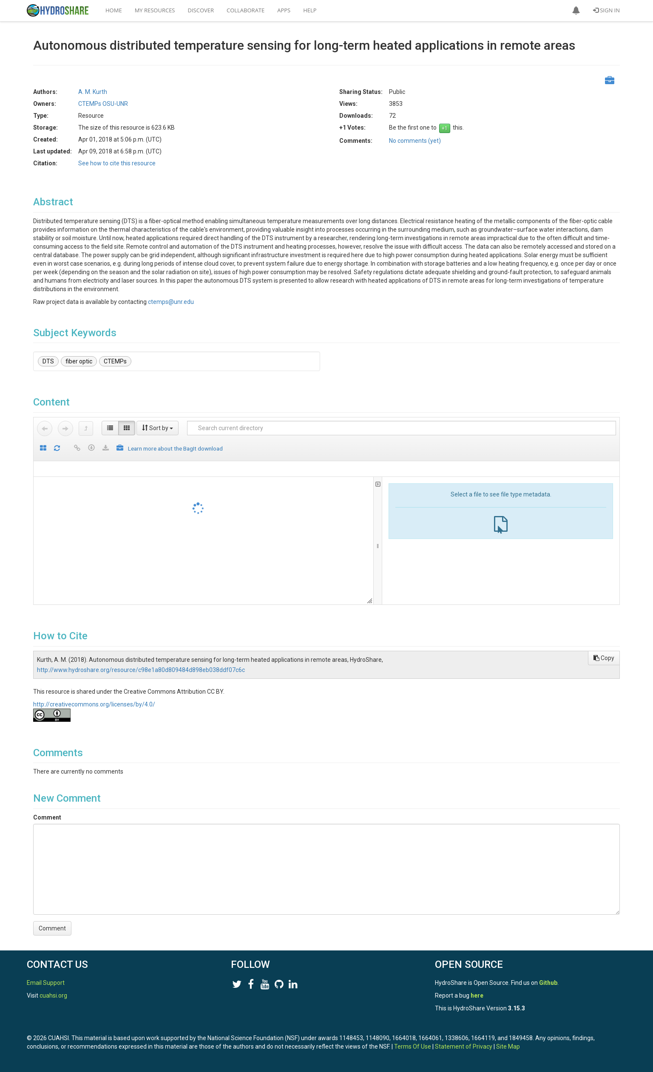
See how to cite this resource (117, 163)
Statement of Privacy (463, 1046)
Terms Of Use (412, 1046)
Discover (201, 10)
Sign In (606, 10)
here (477, 995)
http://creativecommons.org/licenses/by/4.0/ (94, 704)
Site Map (508, 1046)
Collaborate (245, 10)
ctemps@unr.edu (171, 301)
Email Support (46, 982)
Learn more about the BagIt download (175, 448)
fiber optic (78, 361)
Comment (47, 817)
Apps (283, 10)
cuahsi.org (53, 995)
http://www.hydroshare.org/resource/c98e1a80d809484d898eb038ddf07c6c (141, 669)
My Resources (155, 10)
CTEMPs (115, 361)
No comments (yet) (415, 140)
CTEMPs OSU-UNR (103, 103)
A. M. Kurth (92, 91)
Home (113, 10)
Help (309, 10)
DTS (48, 361)
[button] (576, 10)
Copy (603, 658)
